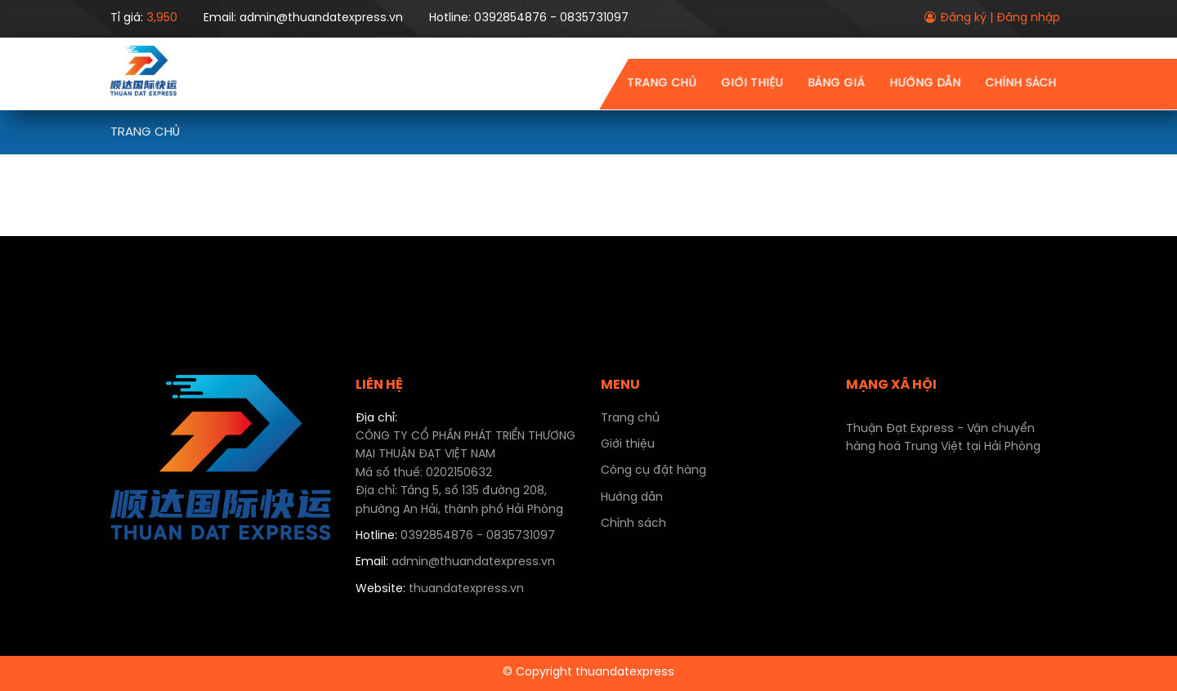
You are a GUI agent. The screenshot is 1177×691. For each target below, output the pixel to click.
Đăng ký (963, 18)
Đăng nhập (1028, 18)
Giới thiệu (752, 84)
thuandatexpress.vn (440, 589)
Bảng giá (836, 84)
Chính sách (1020, 84)
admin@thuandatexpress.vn (455, 562)
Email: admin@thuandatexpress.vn (303, 18)
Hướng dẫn (924, 84)
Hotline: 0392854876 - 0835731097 (529, 18)
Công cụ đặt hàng (653, 471)
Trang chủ (661, 84)
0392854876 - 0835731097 (455, 536)
